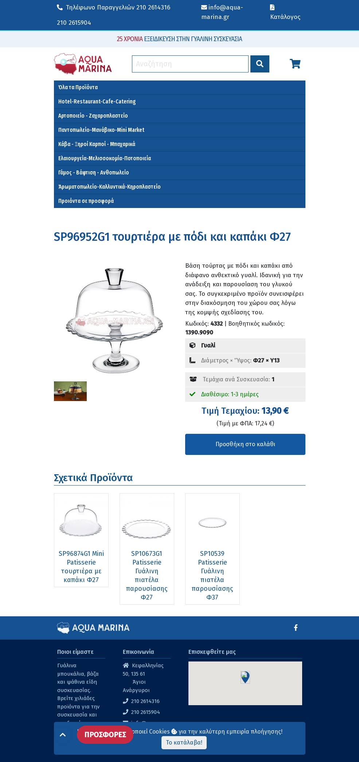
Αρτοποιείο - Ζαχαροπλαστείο (93, 115)
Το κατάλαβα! (184, 742)
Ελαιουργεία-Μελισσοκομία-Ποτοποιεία (104, 158)
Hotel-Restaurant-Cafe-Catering (97, 101)
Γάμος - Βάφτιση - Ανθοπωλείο (93, 172)
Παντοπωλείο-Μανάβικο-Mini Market (101, 129)
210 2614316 (113, 7)
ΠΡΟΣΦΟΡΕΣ (105, 734)
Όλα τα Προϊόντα (78, 87)
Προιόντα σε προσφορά (86, 200)
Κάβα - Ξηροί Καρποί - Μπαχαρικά (96, 144)
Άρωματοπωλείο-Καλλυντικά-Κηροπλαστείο (109, 186)
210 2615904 (74, 23)
